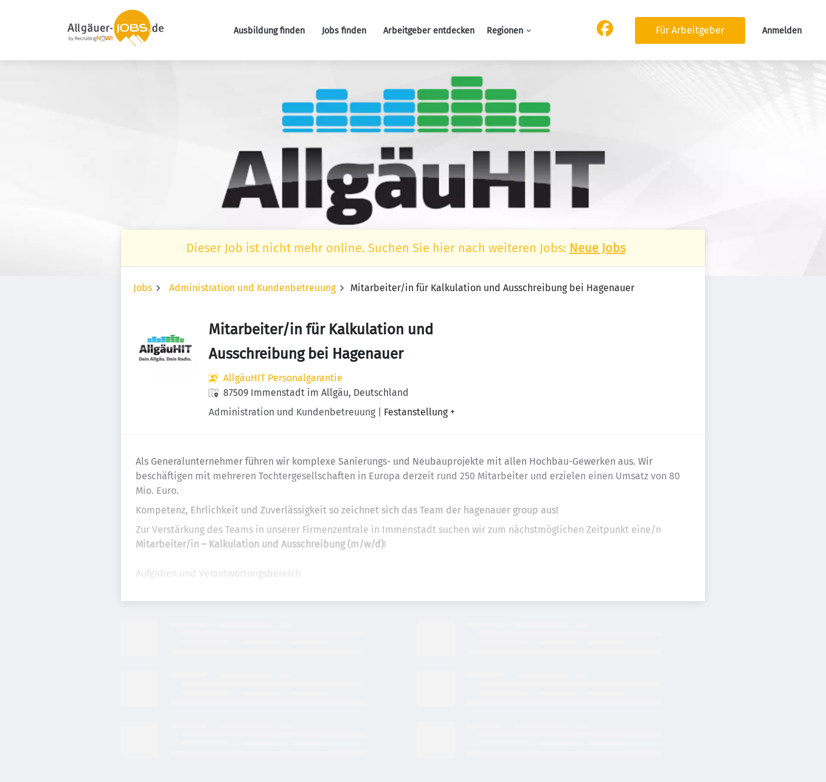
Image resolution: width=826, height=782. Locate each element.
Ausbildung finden (269, 31)
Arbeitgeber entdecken (428, 31)
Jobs (142, 288)
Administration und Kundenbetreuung (252, 288)
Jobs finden (344, 31)
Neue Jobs (597, 248)
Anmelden (782, 31)
